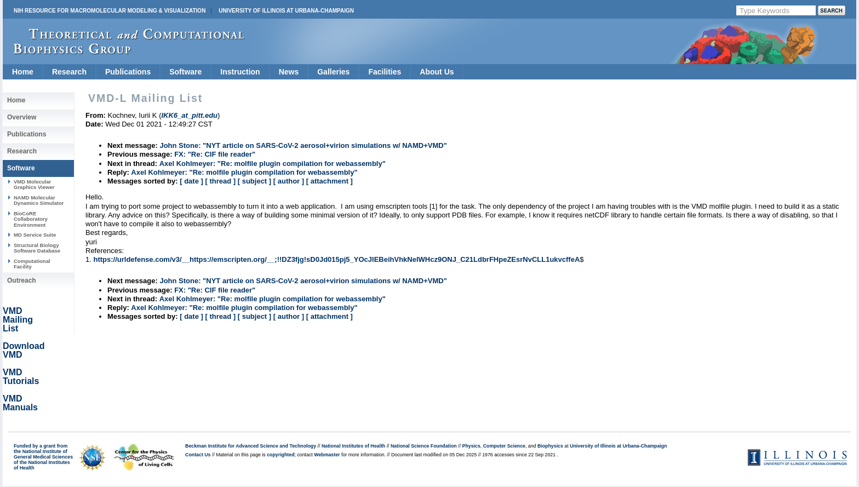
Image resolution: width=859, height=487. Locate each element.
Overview (21, 117)
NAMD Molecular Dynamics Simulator (39, 200)
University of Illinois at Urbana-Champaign (286, 11)
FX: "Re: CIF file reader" (214, 154)
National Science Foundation (424, 446)
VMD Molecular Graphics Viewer (34, 184)
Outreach (21, 280)
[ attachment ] (329, 181)
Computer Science (504, 446)
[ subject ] (254, 181)
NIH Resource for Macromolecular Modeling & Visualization (109, 11)
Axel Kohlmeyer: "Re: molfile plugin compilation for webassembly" (272, 163)
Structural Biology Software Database (37, 248)
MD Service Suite (35, 235)
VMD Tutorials (21, 377)
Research (69, 71)
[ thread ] (220, 181)
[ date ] (191, 181)
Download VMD (23, 350)
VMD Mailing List (18, 319)
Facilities (384, 71)
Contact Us (197, 454)
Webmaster (327, 454)
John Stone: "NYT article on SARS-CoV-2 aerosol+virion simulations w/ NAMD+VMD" (302, 145)
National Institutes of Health (353, 446)
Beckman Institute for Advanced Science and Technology (250, 446)
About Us (437, 71)
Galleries (333, 71)
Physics (471, 446)
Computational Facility (32, 264)
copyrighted (280, 454)
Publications (128, 71)
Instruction (240, 71)
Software (185, 71)
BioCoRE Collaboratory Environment (31, 219)
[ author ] (288, 181)
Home (22, 71)
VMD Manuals (20, 403)
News (289, 71)
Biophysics (550, 446)
